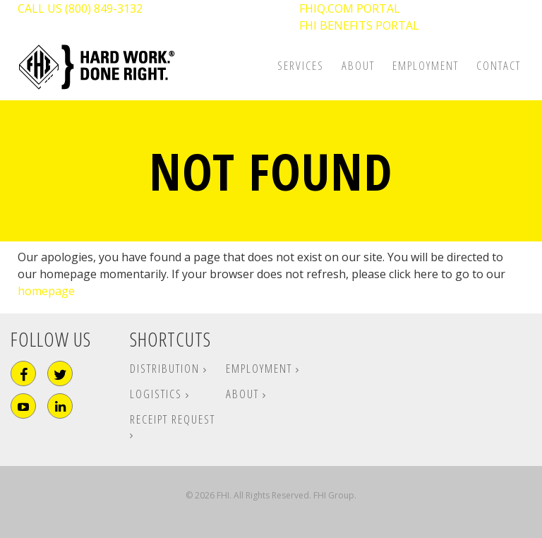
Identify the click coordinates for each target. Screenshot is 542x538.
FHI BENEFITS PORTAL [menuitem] (359, 25)
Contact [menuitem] (498, 65)
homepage (46, 291)
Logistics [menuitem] (158, 393)
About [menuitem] (358, 65)
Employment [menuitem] (425, 65)
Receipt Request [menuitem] (172, 419)
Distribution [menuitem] (166, 368)
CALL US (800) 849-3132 (80, 8)
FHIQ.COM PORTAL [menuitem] (349, 8)
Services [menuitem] (300, 65)
